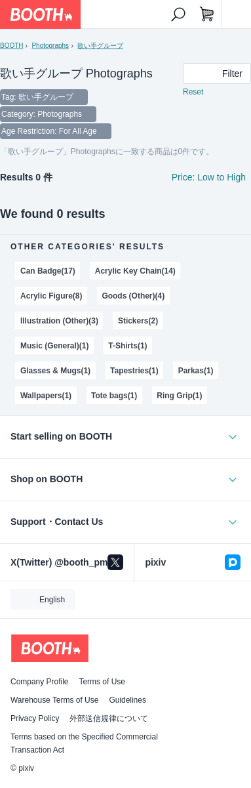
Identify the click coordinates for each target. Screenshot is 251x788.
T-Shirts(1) (127, 345)
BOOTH (11, 45)
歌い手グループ (100, 45)
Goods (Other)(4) (133, 296)
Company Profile (39, 682)
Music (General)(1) (54, 345)
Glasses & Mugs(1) (55, 370)
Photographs (50, 45)
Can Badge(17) (47, 271)
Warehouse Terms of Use (54, 700)
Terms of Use (102, 682)
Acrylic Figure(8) (51, 296)
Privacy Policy (34, 718)
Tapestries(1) (134, 370)
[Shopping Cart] (207, 14)
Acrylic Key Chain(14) (135, 271)
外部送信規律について (108, 718)
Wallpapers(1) (45, 395)
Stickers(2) (138, 320)
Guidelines (127, 700)
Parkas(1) (196, 370)
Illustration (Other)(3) (59, 320)
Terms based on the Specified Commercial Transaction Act (84, 743)
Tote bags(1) (114, 395)
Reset (193, 91)
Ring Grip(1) (179, 395)
